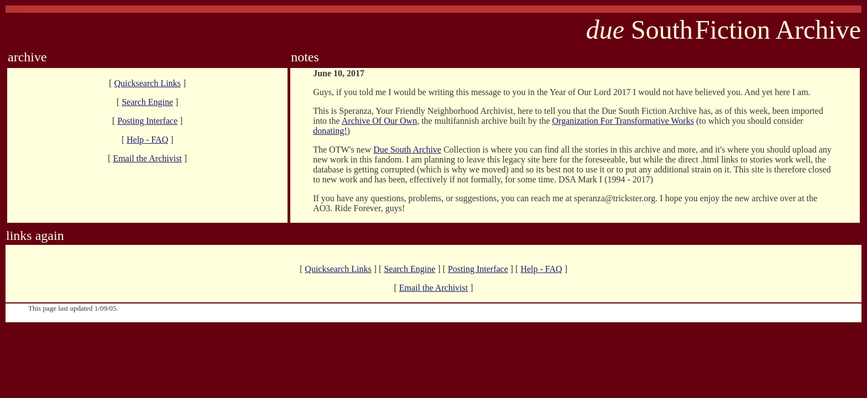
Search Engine (147, 102)
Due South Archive (407, 149)
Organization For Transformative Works (623, 120)
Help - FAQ (147, 139)
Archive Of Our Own (379, 120)
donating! (330, 130)
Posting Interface (147, 120)
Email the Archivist (147, 158)
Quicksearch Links (147, 83)
